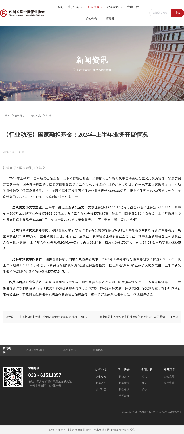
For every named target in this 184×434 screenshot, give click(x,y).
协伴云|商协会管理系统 (121, 429)
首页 (8, 115)
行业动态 (36, 115)
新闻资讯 (20, 115)
